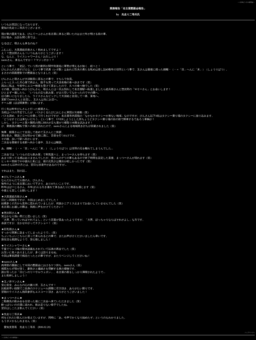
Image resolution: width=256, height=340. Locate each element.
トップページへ (249, 332)
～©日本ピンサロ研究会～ (246, 2)
